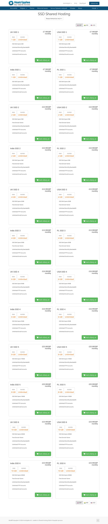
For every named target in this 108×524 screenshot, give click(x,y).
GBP (79, 25)
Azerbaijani (67, 3)
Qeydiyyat (82, 3)
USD (93, 25)
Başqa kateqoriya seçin (54, 18)
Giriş (75, 3)
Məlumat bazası (42, 8)
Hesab (95, 8)
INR (86, 25)
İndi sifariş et (42, 60)
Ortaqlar (72, 8)
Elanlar (32, 8)
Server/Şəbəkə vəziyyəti (59, 8)
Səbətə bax (94, 3)
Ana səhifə (13, 8)
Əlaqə (80, 8)
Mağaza (23, 8)
